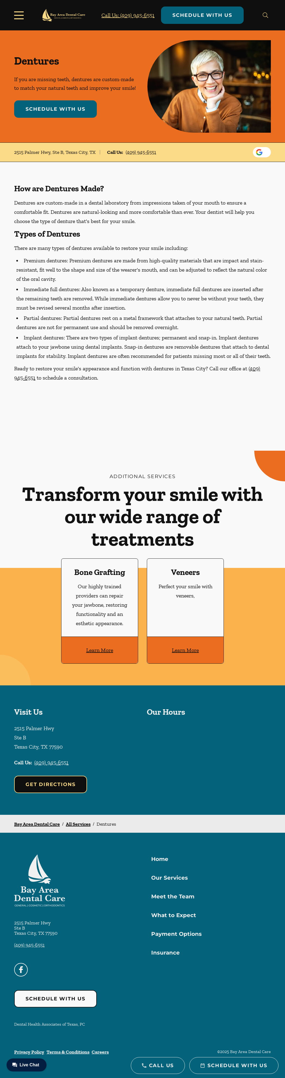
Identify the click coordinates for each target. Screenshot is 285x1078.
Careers (100, 1052)
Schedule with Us (202, 15)
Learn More (99, 650)
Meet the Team (172, 896)
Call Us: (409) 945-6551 (127, 15)
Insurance (165, 952)
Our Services (169, 878)
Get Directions (51, 784)
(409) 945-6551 (141, 152)
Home (159, 859)
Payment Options (176, 934)
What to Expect (173, 915)
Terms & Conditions (68, 1052)
